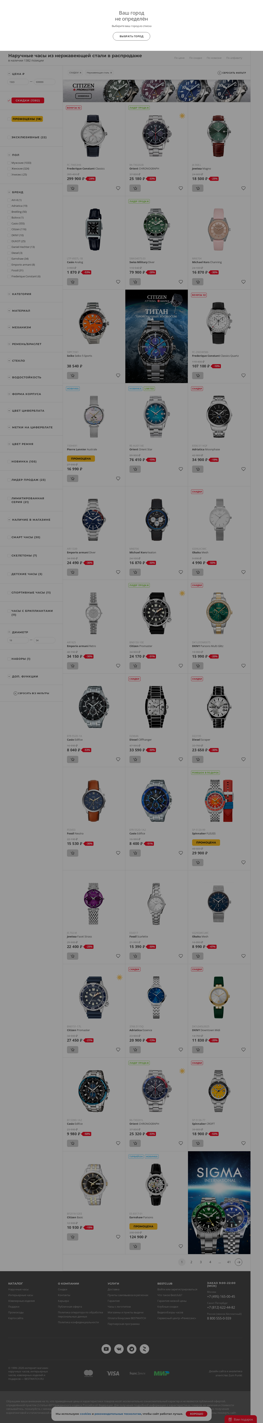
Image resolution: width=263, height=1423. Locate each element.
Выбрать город (132, 36)
